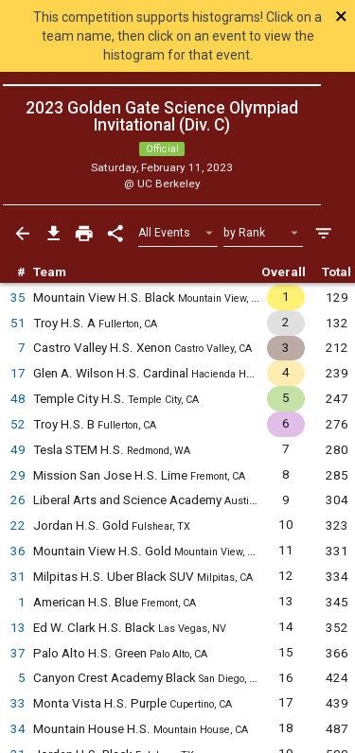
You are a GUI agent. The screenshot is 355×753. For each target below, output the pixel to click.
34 (18, 729)
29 (18, 475)
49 (18, 450)
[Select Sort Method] (263, 233)
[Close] (319, 16)
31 (18, 576)
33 (18, 703)
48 (18, 399)
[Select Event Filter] (178, 233)
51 (18, 323)
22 (18, 525)
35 (18, 297)
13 (18, 628)
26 (18, 500)
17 (18, 373)
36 (18, 551)
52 (18, 424)
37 (18, 653)
